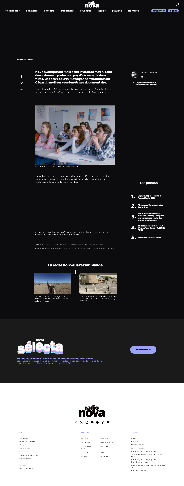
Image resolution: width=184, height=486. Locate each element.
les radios (133, 10)
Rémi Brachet (88, 248)
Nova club (84, 452)
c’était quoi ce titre (28, 441)
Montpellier (104, 456)
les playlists (25, 448)
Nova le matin (105, 446)
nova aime (85, 10)
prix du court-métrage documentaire (50, 248)
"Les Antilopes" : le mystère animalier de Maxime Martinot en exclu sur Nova (51, 298)
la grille (102, 10)
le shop (173, 10)
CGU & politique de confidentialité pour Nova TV (148, 466)
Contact (134, 438)
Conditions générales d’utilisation (144, 451)
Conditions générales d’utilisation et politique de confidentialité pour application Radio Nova (145, 461)
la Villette (85, 442)
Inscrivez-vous (142, 349)
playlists (117, 10)
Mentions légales (137, 445)
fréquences (67, 10)
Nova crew (134, 441)
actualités (31, 10)
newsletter (159, 10)
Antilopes (39, 245)
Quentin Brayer (74, 248)
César (48, 245)
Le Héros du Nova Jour (78, 245)
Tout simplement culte (87, 447)
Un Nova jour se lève (104, 248)
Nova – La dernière (138, 448)
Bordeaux (84, 456)
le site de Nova (69, 182)
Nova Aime (84, 438)
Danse (102, 452)
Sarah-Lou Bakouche (149, 72)
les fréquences (25, 458)
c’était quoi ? (12, 10)
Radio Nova (104, 438)
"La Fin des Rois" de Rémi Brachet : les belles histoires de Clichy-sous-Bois (97, 298)
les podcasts (24, 445)
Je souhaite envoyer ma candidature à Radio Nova (147, 455)
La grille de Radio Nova (29, 455)
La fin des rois (59, 245)
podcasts (49, 10)
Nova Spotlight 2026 (27, 469)
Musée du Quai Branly (107, 442)
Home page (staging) (138, 470)
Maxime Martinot (96, 245)
